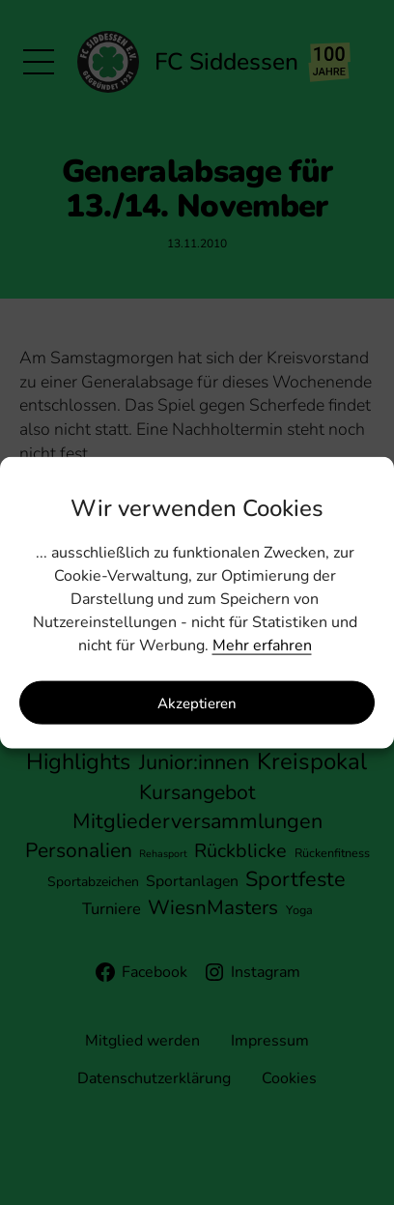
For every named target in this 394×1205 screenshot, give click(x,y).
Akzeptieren (197, 702)
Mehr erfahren (262, 645)
